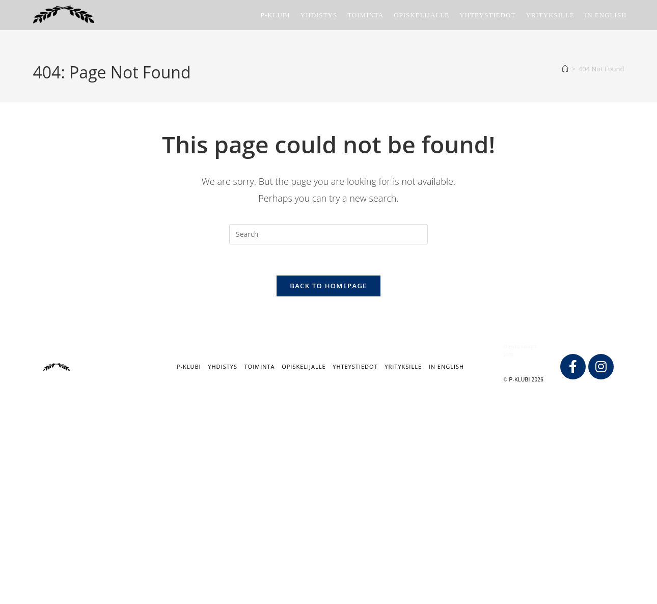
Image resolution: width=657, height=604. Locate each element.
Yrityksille (403, 366)
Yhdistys (222, 366)
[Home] (565, 68)
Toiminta (259, 366)
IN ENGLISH (446, 366)
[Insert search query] (328, 234)
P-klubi (189, 366)
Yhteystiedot (355, 366)
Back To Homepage (328, 285)
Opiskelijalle (303, 366)
